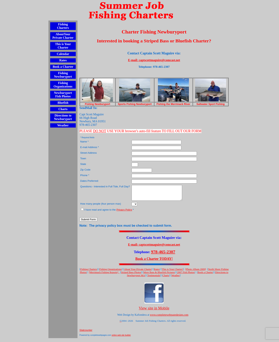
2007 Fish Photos (186, 275)
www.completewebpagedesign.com (169, 317)
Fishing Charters (63, 26)
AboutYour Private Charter (63, 36)
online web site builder (121, 338)
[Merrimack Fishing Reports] (104, 275)
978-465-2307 (163, 254)
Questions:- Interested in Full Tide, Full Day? (105, 186)
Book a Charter (63, 66)
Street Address (88, 152)
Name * (84, 141)
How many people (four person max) (100, 206)
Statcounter (85, 333)
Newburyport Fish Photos (63, 94)
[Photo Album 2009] (195, 272)
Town (83, 158)
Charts (62, 109)
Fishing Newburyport (63, 74)
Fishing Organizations (63, 84)
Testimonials (153, 278)
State (83, 164)
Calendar (63, 54)
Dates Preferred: (89, 180)
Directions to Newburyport (63, 117)
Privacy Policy (124, 212)
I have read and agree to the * (107, 212)
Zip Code (85, 169)
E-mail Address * (89, 147)
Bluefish (63, 102)
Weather (63, 125)
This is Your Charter (63, 45)
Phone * (84, 175)
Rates (63, 60)
